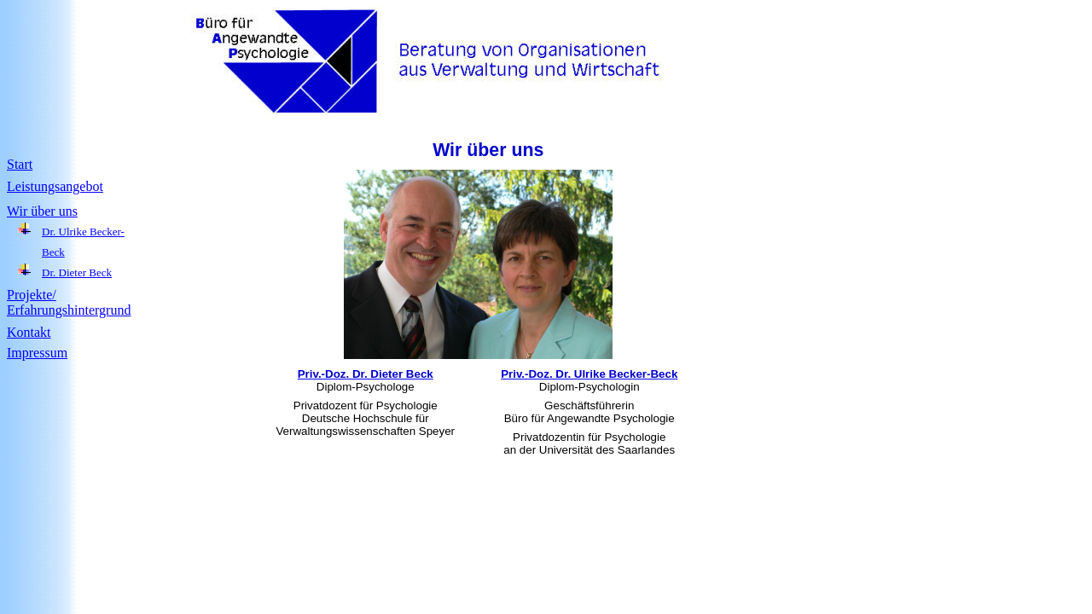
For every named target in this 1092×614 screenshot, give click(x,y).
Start (19, 164)
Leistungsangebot (55, 186)
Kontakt (29, 332)
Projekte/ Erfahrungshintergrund (69, 302)
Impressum (37, 352)
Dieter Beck (85, 272)
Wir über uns (42, 211)
